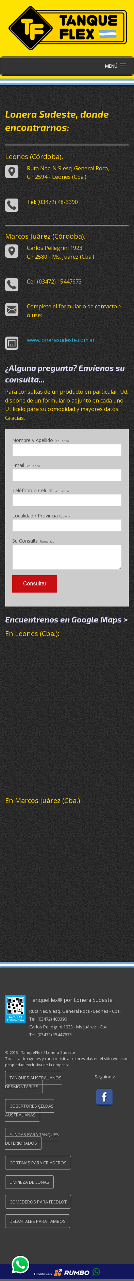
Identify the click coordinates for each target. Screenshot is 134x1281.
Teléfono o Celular (67, 497)
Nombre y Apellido (67, 446)
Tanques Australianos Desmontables (33, 1082)
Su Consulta (67, 553)
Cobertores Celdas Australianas (29, 1110)
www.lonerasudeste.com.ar (61, 340)
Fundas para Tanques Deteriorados (32, 1138)
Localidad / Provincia (67, 522)
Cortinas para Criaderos (38, 1163)
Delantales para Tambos (38, 1221)
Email (67, 471)
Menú (111, 66)
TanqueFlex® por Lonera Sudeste (71, 1000)
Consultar (34, 583)
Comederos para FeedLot (38, 1202)
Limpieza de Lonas (29, 1182)
